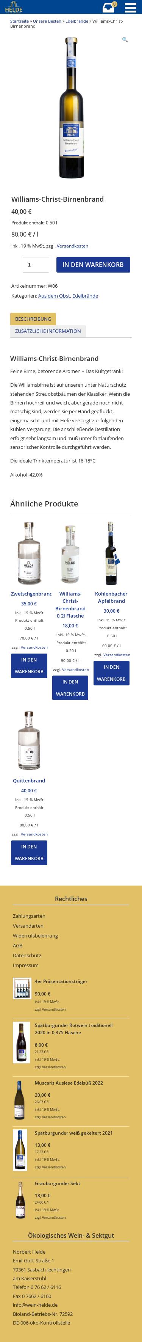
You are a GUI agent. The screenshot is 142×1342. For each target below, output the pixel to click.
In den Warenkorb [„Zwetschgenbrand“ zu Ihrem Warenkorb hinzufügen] (29, 666)
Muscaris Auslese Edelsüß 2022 (69, 1083)
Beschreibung (33, 318)
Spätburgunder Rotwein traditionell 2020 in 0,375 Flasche (73, 1029)
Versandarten (28, 925)
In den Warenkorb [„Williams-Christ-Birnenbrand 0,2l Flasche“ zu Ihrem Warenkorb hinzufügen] (70, 688)
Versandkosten (72, 246)
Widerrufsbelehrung (35, 935)
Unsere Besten (47, 21)
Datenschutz (27, 955)
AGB (17, 945)
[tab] (33, 319)
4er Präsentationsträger (61, 981)
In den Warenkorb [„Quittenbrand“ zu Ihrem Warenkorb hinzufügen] (29, 852)
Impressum (26, 965)
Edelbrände (77, 21)
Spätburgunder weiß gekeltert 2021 (74, 1133)
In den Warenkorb (93, 264)
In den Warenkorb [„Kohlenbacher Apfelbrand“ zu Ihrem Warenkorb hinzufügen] (111, 673)
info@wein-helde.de (35, 1304)
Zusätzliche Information (48, 331)
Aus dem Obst (54, 295)
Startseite (19, 21)
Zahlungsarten (29, 915)
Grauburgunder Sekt (57, 1183)
